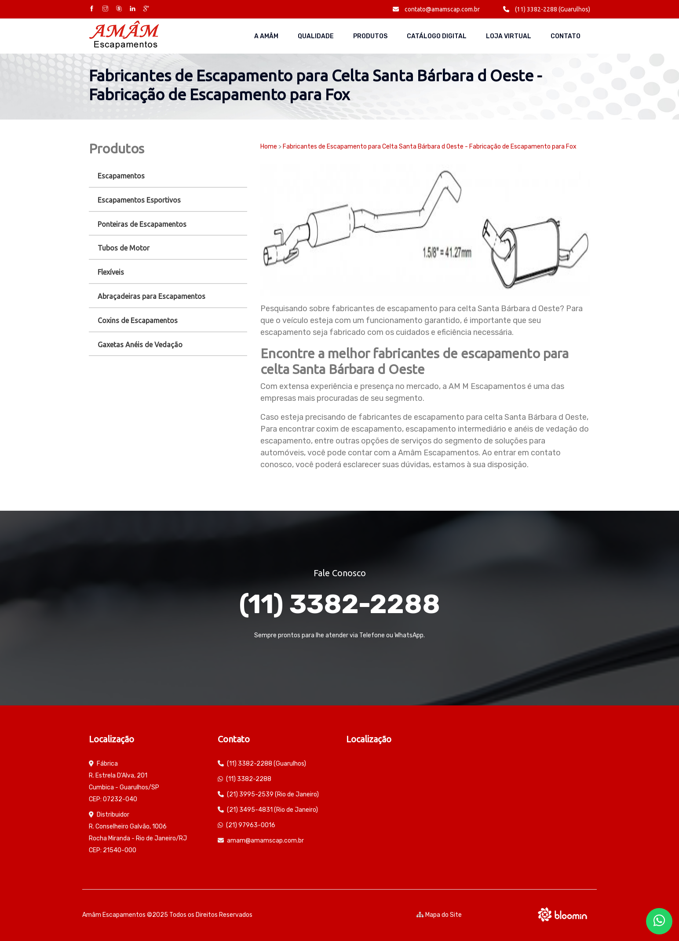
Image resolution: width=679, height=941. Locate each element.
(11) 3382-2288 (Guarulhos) (546, 9)
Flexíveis (111, 272)
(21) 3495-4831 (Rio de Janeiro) (272, 810)
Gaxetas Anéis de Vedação (140, 345)
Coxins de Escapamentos (138, 320)
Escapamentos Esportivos (139, 200)
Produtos (370, 36)
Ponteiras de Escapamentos (142, 224)
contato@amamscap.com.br (436, 9)
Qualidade (316, 36)
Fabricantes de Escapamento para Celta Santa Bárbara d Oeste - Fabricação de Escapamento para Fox (430, 146)
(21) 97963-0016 (250, 825)
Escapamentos (121, 176)
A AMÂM (266, 36)
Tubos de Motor (124, 248)
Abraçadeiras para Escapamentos (151, 296)
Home (268, 146)
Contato (565, 36)
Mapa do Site (439, 915)
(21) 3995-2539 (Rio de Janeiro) (273, 794)
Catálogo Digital (437, 36)
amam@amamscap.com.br (265, 840)
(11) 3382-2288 (339, 604)
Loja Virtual (508, 36)
